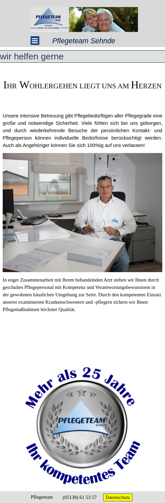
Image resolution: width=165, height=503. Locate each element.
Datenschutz (118, 497)
